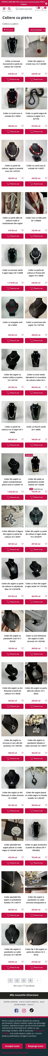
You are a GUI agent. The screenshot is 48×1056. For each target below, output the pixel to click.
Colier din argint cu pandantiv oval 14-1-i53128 (12, 638)
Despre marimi (20, 1005)
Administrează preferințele (15, 1052)
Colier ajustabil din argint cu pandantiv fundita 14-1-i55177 (12, 900)
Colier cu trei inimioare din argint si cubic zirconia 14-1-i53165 (36, 638)
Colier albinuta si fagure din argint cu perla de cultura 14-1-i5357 (12, 534)
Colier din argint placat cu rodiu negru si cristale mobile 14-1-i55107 (36, 795)
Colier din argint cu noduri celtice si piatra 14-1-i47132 (12, 377)
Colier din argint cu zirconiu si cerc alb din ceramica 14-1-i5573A (12, 743)
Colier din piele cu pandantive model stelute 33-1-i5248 (36, 482)
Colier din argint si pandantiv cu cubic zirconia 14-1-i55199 (12, 952)
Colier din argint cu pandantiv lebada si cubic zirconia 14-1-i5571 (36, 743)
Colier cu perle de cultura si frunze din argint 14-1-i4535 (36, 273)
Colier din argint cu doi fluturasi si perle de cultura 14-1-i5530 (12, 691)
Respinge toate (35, 1046)
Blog (42, 1002)
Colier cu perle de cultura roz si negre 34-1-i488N (12, 430)
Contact (30, 1005)
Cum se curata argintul (29, 1002)
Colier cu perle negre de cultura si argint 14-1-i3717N (36, 116)
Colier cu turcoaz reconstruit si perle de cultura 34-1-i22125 (12, 64)
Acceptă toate (12, 1046)
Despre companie (11, 1002)
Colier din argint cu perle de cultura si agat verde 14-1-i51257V (36, 534)
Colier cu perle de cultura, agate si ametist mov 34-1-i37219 (12, 168)
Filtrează (8, 29)
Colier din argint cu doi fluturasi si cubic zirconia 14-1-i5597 (13, 795)
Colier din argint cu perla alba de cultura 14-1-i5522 (36, 691)
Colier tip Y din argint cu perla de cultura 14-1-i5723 (36, 952)
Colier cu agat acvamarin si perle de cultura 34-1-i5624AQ (36, 847)
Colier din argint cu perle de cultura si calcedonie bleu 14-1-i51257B (12, 586)
